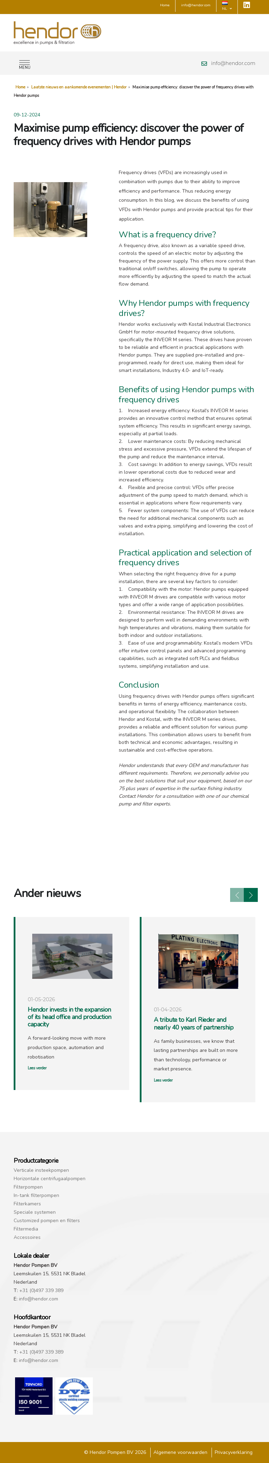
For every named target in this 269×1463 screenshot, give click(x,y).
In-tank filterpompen (36, 1195)
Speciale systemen (35, 1212)
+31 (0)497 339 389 (41, 1290)
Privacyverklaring (234, 1452)
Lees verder (37, 1068)
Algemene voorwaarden (180, 1452)
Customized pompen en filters (47, 1220)
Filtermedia (26, 1229)
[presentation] (237, 895)
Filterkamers (27, 1203)
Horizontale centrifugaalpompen (49, 1178)
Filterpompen (28, 1187)
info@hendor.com (233, 63)
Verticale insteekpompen (41, 1170)
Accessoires (27, 1237)
